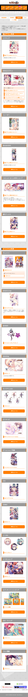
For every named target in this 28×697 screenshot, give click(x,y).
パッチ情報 (14, 19)
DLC (25, 17)
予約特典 (12, 17)
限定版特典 (4, 17)
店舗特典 (19, 17)
